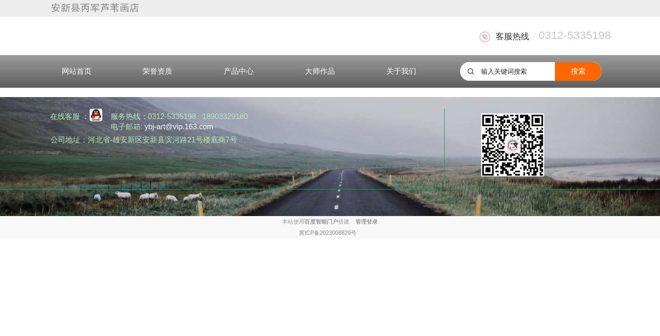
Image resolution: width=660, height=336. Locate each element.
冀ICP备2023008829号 (327, 233)
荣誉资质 (157, 71)
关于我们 (401, 71)
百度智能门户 (321, 221)
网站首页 (77, 71)
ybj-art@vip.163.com (178, 127)
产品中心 (239, 71)
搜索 (578, 71)
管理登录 (366, 221)
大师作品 (320, 71)
